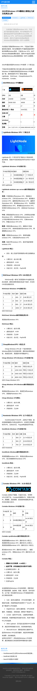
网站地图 (31, 677)
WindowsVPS (6, 17)
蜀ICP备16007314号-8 (22, 677)
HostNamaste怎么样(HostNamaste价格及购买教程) (19, 653)
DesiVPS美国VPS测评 (10, 659)
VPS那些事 (5, 2)
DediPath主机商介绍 (10, 656)
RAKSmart (30, 17)
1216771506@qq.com (18, 672)
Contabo (5, 20)
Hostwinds (15, 17)
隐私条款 (18, 681)
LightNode (22, 17)
